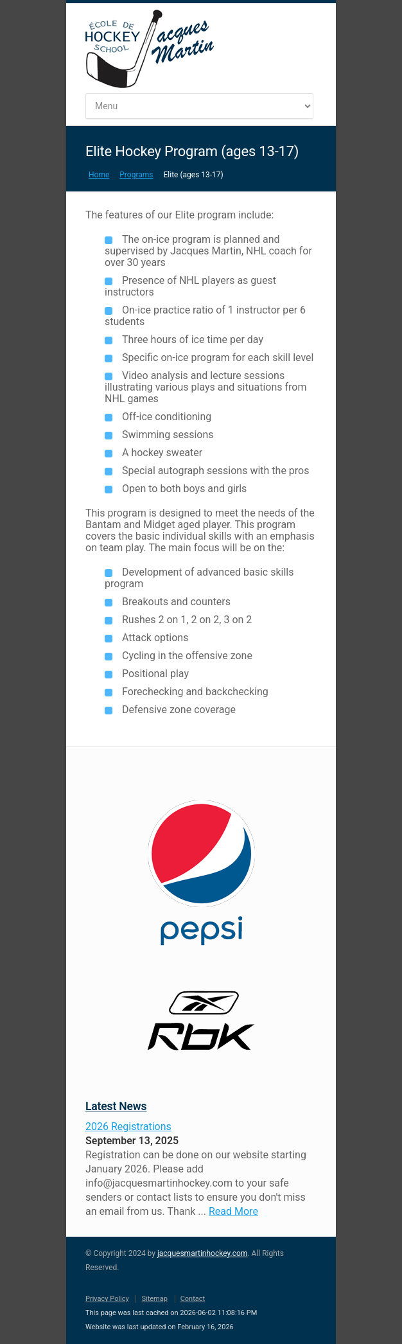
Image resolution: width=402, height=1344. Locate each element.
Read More (233, 1211)
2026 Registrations (128, 1126)
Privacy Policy (107, 1299)
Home (99, 174)
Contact (192, 1299)
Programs (136, 174)
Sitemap (154, 1299)
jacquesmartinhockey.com (202, 1253)
